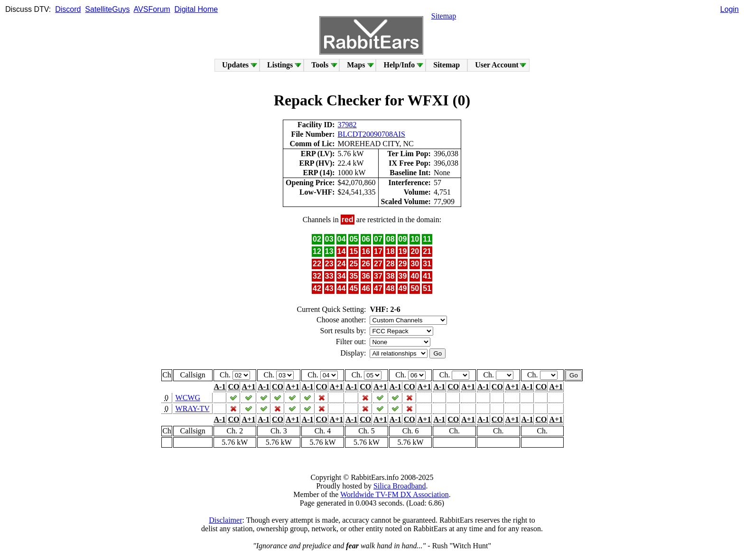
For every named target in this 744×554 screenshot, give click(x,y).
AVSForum (152, 9)
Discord (68, 9)
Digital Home (196, 9)
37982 (347, 125)
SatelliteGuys (107, 9)
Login (729, 9)
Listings (280, 65)
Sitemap (443, 16)
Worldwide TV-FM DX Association (394, 494)
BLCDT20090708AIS (371, 134)
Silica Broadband (399, 486)
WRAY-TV (193, 408)
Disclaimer (225, 520)
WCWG (188, 398)
